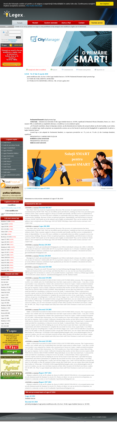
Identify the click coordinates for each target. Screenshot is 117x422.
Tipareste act (100, 70)
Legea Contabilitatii (9, 148)
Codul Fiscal (7, 142)
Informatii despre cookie (28, 417)
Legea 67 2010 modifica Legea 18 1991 (11, 207)
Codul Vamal (7, 167)
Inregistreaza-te (12, 39)
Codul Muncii (7, 161)
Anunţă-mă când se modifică (37, 70)
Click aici (13, 41)
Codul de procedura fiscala (11, 145)
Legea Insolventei (8, 156)
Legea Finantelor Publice (10, 153)
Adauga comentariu (107, 188)
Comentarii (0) (68, 70)
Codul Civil (6, 159)
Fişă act (54, 70)
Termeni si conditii (16, 417)
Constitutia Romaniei (9, 169)
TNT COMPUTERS (99, 417)
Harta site (8, 417)
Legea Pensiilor (7, 150)
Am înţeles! (104, 3)
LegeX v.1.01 (87, 417)
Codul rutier (6, 172)
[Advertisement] (11, 102)
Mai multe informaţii (42, 6)
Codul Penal (6, 164)
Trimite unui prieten (84, 70)
